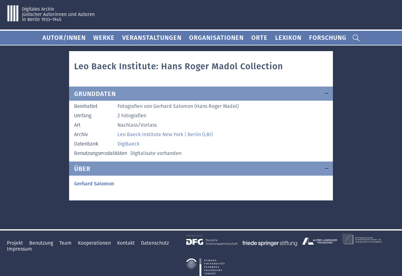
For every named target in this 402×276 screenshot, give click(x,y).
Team (66, 243)
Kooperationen (95, 243)
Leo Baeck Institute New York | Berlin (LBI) (165, 134)
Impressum (19, 249)
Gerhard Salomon (94, 184)
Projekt (15, 243)
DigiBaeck (128, 144)
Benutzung (41, 243)
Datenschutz (155, 243)
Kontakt (126, 243)
